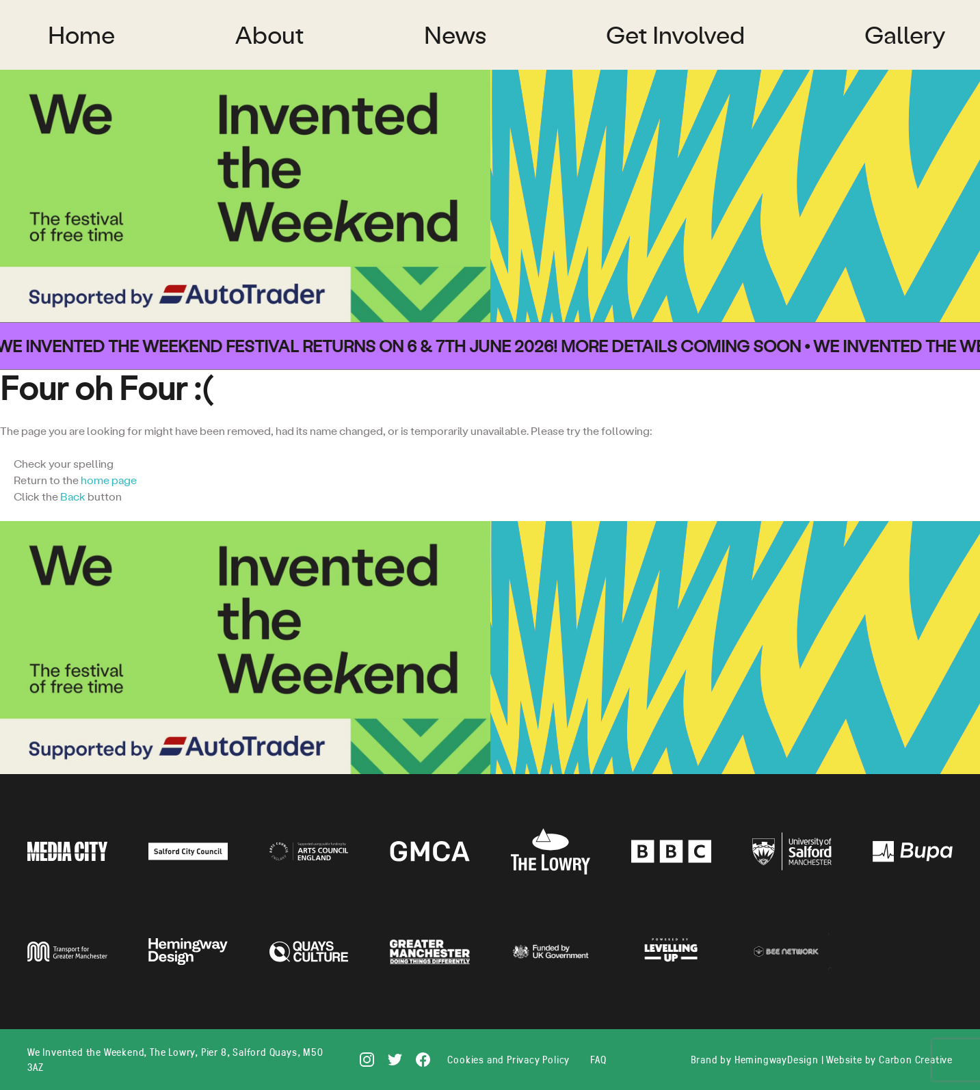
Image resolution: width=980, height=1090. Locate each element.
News (455, 34)
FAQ (598, 1059)
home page (109, 480)
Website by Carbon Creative (889, 1059)
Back (72, 496)
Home (81, 34)
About (269, 34)
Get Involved (675, 34)
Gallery (905, 34)
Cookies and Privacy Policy (508, 1059)
